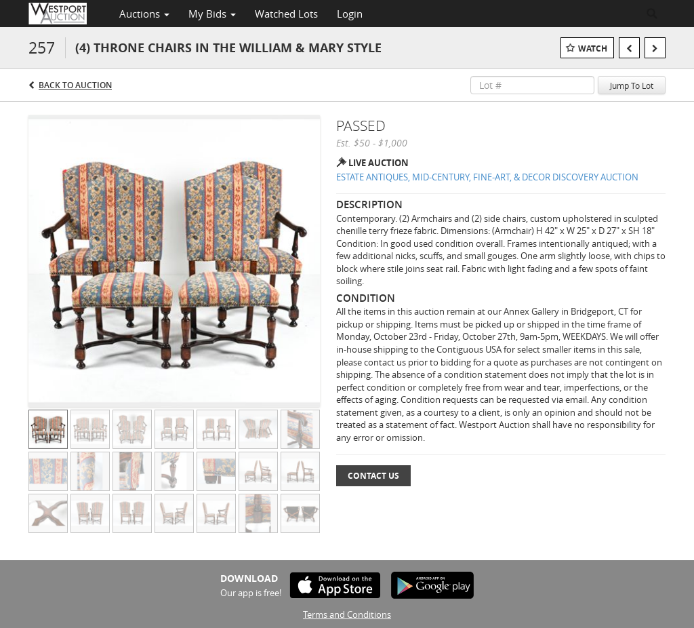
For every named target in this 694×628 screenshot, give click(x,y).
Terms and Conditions (347, 614)
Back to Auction (75, 85)
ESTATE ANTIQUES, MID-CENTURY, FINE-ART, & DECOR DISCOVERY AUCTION (487, 177)
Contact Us (373, 476)
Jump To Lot (631, 85)
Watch (592, 48)
